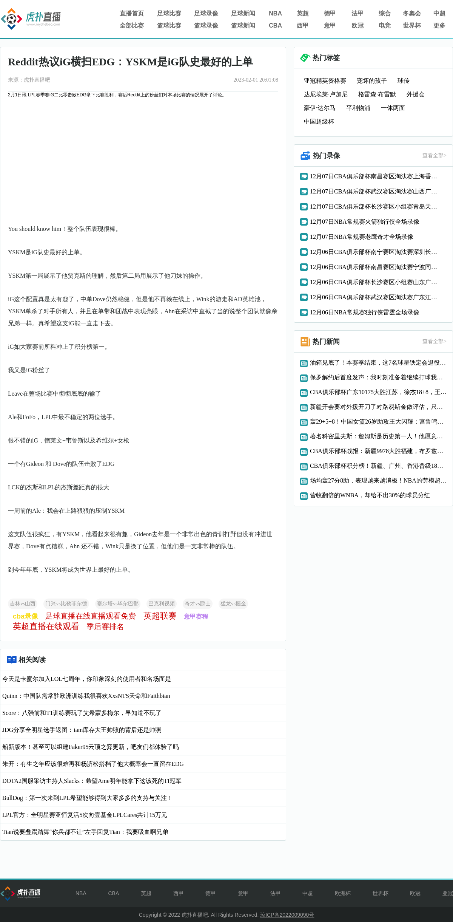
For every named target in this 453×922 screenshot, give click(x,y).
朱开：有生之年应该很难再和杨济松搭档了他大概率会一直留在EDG (93, 764)
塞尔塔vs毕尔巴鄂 (118, 603)
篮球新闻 (243, 25)
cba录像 (25, 616)
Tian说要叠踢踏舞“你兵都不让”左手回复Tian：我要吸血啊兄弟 (85, 832)
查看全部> (434, 155)
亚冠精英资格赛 (325, 80)
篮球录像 (206, 25)
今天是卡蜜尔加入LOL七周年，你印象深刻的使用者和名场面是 (86, 679)
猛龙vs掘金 (233, 603)
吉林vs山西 (22, 603)
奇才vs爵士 (197, 603)
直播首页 (132, 13)
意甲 (330, 25)
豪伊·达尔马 (320, 108)
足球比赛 (169, 13)
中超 (439, 13)
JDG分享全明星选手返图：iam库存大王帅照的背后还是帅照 (81, 730)
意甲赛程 (196, 616)
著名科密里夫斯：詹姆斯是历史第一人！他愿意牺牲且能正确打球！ (378, 436)
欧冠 (357, 25)
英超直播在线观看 (46, 626)
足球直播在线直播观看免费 (90, 616)
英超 (303, 13)
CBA (275, 25)
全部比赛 (132, 25)
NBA (275, 13)
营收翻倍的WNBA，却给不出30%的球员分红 (370, 495)
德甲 (330, 13)
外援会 (416, 94)
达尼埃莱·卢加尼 (326, 94)
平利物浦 (358, 108)
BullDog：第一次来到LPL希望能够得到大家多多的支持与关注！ (87, 798)
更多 (439, 25)
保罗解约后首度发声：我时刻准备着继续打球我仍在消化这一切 (378, 377)
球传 (404, 80)
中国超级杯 (319, 121)
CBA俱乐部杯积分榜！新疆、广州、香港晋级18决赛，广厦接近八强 (378, 466)
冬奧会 (412, 13)
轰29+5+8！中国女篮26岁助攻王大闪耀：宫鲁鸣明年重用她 (378, 421)
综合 (385, 13)
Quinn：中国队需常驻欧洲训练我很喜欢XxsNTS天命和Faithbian (86, 696)
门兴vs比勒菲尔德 (66, 603)
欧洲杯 (343, 893)
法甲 (357, 13)
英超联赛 (160, 615)
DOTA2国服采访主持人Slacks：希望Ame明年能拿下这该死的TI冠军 (92, 781)
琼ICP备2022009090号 (287, 915)
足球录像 (206, 13)
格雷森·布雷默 (377, 94)
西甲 (303, 25)
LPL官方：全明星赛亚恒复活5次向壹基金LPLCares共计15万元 (84, 815)
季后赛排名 (105, 626)
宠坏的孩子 (372, 80)
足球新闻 (243, 13)
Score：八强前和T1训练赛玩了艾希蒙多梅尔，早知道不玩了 (82, 713)
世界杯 (412, 25)
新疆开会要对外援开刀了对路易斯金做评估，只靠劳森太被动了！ (378, 407)
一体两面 (393, 108)
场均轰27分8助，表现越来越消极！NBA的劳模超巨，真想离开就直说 (378, 480)
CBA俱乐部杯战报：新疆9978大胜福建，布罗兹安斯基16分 (378, 451)
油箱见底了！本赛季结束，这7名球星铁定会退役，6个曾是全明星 (378, 362)
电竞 (385, 25)
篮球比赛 (169, 25)
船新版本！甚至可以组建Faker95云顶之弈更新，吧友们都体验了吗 (90, 747)
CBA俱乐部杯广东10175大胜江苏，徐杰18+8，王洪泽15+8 (378, 392)
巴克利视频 (161, 603)
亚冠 (447, 893)
